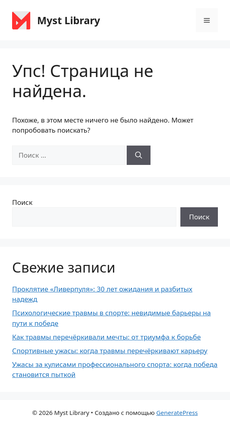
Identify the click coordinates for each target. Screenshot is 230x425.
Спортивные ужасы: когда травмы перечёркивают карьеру (109, 350)
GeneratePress (177, 412)
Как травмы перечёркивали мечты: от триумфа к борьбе (106, 337)
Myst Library (68, 20)
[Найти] (139, 155)
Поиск (22, 202)
